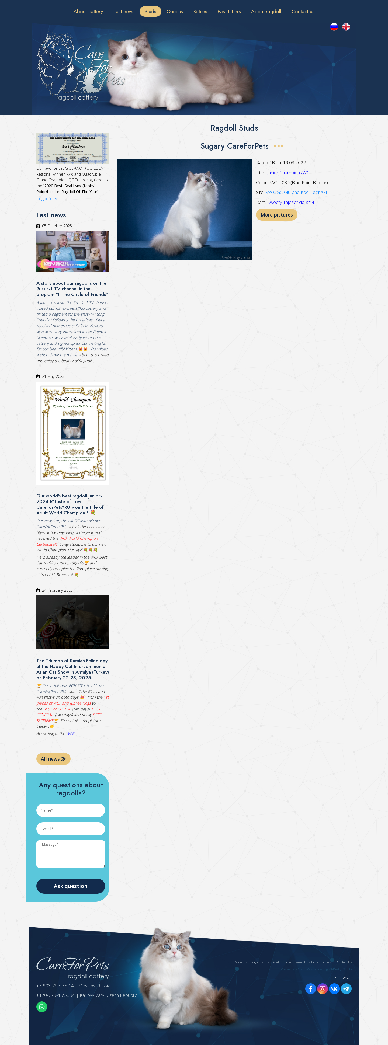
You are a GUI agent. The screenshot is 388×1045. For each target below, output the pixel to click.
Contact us (303, 11)
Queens (175, 11)
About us (241, 962)
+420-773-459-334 (55, 995)
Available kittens (307, 962)
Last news (123, 11)
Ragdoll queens (282, 962)
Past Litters (229, 11)
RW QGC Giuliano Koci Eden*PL (296, 192)
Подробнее (47, 198)
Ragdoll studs (260, 962)
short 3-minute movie (58, 354)
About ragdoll (266, 11)
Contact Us (344, 962)
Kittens (200, 11)
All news (53, 758)
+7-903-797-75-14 (55, 986)
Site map (327, 962)
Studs (150, 11)
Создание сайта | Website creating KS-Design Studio (316, 969)
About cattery (88, 11)
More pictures (277, 214)
